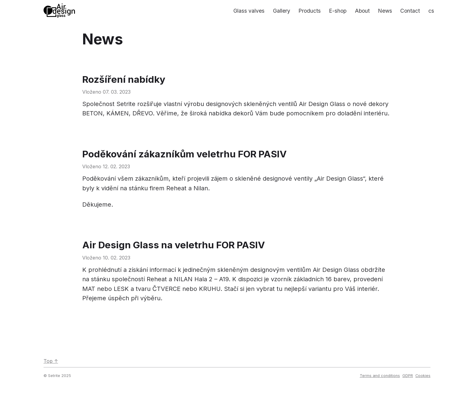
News (385, 11)
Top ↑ (51, 361)
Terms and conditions (380, 375)
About (362, 11)
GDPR (407, 375)
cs (431, 11)
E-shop (337, 11)
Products (309, 11)
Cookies (422, 375)
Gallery (281, 11)
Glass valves (249, 11)
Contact (410, 11)
